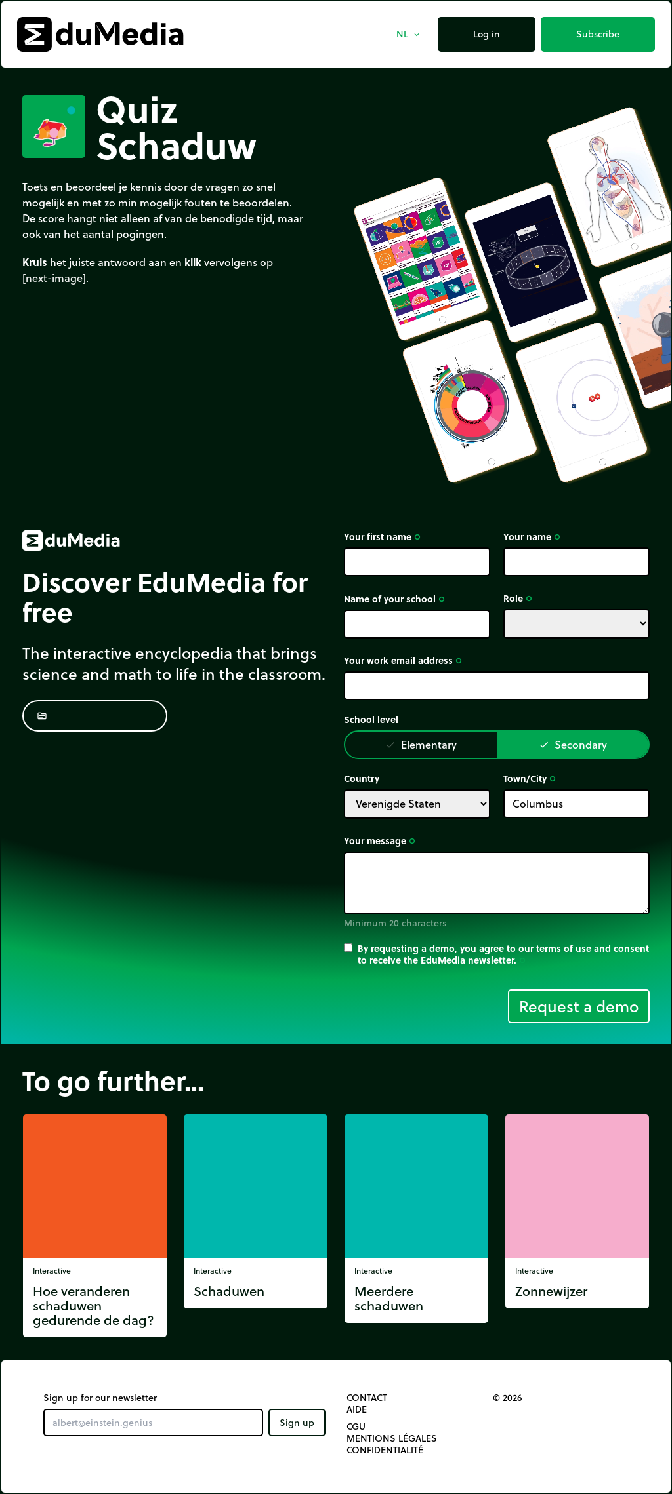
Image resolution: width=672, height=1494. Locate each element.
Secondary (573, 744)
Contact (366, 1397)
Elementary (421, 744)
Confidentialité (384, 1450)
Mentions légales (391, 1438)
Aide (356, 1409)
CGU (356, 1426)
